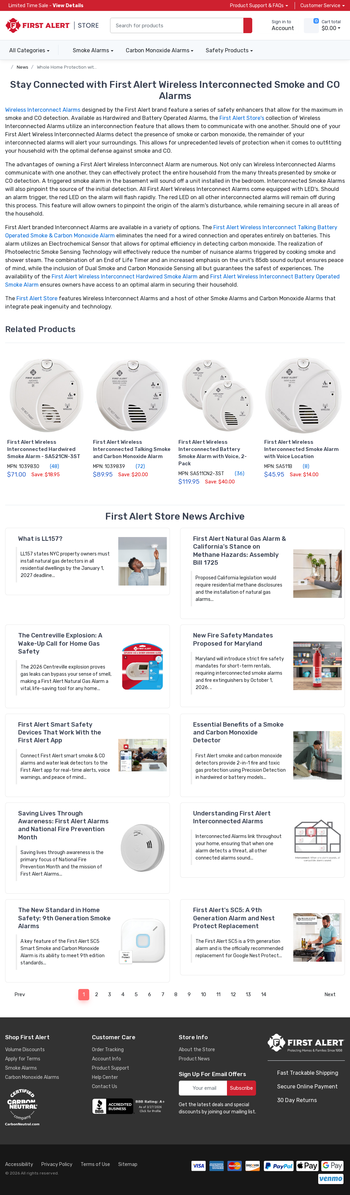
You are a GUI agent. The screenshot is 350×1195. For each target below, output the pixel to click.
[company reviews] (129, 1106)
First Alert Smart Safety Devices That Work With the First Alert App (59, 732)
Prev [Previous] (17, 994)
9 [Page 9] (189, 994)
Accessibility (19, 1164)
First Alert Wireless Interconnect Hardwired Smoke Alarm (125, 276)
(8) (302, 466)
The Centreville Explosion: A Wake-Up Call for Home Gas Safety (60, 643)
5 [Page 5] (136, 994)
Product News (194, 1059)
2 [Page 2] (96, 994)
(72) (136, 466)
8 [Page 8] (175, 994)
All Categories (25, 50)
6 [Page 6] (149, 994)
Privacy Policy (56, 1164)
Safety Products (227, 50)
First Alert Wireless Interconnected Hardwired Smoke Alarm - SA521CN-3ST (43, 449)
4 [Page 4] (122, 994)
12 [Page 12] (233, 994)
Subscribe (241, 1088)
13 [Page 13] (248, 994)
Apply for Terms (22, 1059)
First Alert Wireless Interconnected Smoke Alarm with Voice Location (301, 449)
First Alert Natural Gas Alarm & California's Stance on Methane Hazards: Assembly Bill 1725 (239, 550)
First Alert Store (36, 298)
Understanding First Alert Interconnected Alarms (232, 817)
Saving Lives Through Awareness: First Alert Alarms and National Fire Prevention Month (63, 825)
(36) (235, 473)
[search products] (247, 25)
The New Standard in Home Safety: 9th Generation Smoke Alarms (64, 918)
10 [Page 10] (203, 994)
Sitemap (127, 1164)
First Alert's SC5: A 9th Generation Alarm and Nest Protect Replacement (234, 918)
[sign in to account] (278, 25)
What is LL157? (40, 538)
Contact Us (104, 1086)
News (22, 67)
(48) (50, 466)
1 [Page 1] (84, 994)
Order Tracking (108, 1050)
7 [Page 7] (162, 994)
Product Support (110, 1068)
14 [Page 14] (263, 994)
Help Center (105, 1077)
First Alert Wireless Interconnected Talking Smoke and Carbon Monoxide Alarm (132, 449)
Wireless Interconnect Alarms (42, 110)
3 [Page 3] (109, 994)
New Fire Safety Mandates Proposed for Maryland (233, 639)
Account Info (106, 1059)
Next (332, 994)
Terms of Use (95, 1164)
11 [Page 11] (218, 994)
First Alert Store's (241, 118)
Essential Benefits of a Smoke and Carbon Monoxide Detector (238, 732)
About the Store (197, 1050)
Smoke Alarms (91, 50)
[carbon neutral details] (42, 1107)
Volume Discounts (25, 1050)
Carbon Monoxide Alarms (157, 50)
